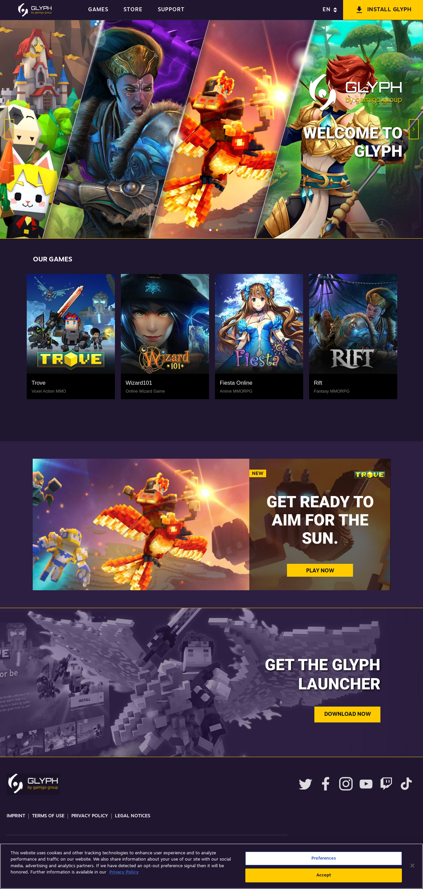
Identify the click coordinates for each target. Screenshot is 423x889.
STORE (133, 10)
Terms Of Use (48, 816)
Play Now (320, 571)
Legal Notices (132, 816)
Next (414, 129)
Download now (347, 714)
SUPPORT (171, 10)
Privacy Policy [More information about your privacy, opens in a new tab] (124, 872)
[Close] (412, 865)
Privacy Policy (89, 816)
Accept (323, 875)
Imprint (16, 816)
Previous (9, 129)
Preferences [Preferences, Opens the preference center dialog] (323, 858)
